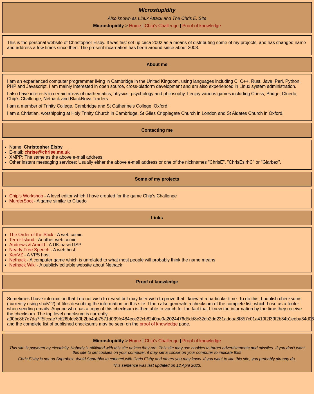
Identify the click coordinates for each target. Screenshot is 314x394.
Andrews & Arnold (27, 244)
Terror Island (21, 239)
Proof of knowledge (201, 25)
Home (135, 25)
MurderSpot (21, 201)
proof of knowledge (159, 324)
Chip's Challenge (161, 25)
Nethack (17, 260)
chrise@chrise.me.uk (47, 152)
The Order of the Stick (31, 234)
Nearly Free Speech (29, 249)
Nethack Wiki (22, 265)
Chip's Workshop (26, 195)
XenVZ (16, 254)
